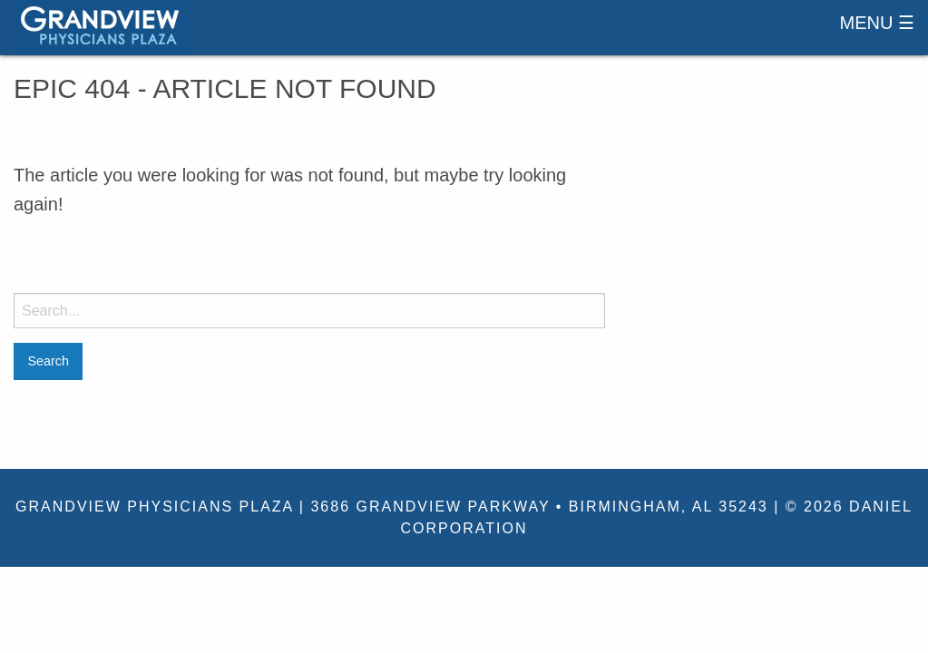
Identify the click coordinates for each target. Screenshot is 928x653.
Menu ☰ (877, 23)
